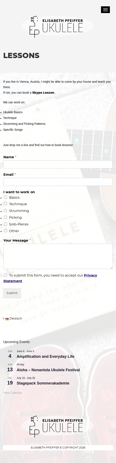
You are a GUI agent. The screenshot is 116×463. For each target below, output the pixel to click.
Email (9, 174)
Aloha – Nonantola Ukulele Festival (48, 370)
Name (9, 157)
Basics (14, 197)
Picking (15, 217)
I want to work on (19, 192)
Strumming (19, 211)
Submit (12, 293)
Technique (18, 204)
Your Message (16, 240)
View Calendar (12, 392)
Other (14, 231)
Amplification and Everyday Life (45, 356)
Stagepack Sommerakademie (43, 383)
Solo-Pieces (19, 224)
